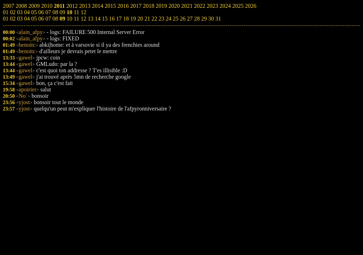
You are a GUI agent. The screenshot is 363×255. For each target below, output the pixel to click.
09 (62, 19)
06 (41, 19)
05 (34, 19)
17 (119, 19)
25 (175, 19)
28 (197, 19)
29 (204, 19)
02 (13, 19)
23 (161, 19)
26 (182, 19)
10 (69, 19)
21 (147, 19)
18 (126, 19)
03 (20, 19)
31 (218, 19)
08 (55, 19)
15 (104, 19)
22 (154, 19)
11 (76, 19)
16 (112, 19)
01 (6, 19)
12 (83, 19)
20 (140, 19)
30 (211, 19)
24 (168, 19)
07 (48, 19)
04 (27, 19)
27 (189, 19)
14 (97, 19)
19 (133, 19)
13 (90, 19)
